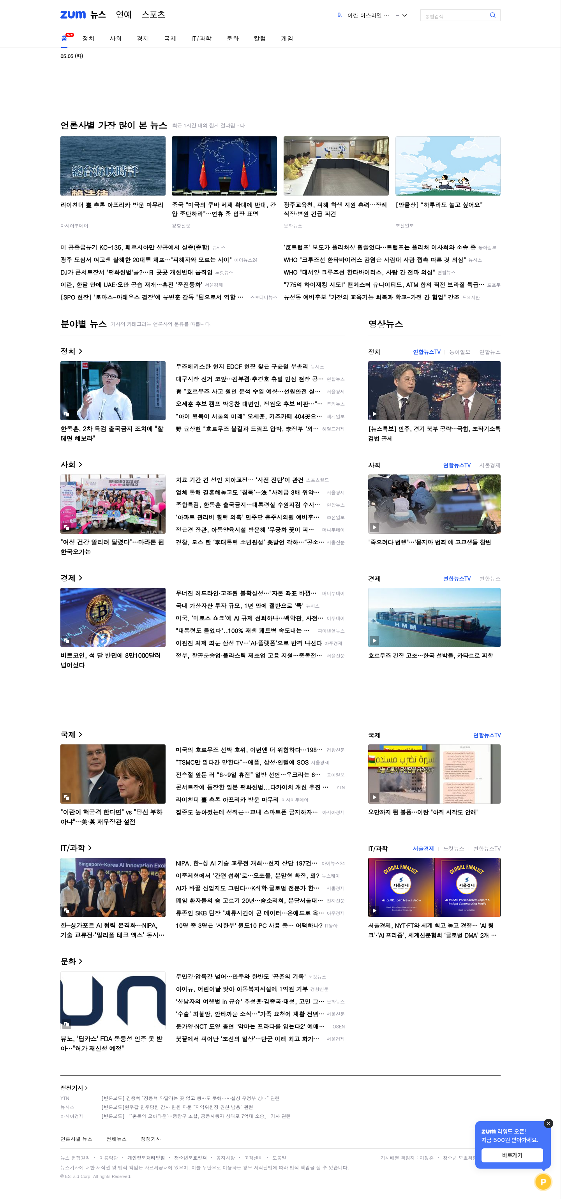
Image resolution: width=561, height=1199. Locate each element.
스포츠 (153, 15)
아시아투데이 (74, 225)
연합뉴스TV (426, 352)
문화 (232, 38)
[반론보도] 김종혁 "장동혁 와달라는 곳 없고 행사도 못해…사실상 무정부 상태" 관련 (190, 1098)
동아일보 (459, 352)
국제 (170, 38)
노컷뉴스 (453, 848)
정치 (88, 38)
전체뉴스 (116, 1139)
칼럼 (260, 38)
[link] (553, 12)
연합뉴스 (490, 352)
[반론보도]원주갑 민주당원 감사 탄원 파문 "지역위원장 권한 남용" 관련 (177, 1107)
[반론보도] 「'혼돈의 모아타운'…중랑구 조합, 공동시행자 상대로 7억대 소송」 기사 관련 (196, 1116)
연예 (124, 15)
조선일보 (404, 225)
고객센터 (253, 1157)
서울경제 (490, 465)
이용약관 (108, 1157)
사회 (115, 38)
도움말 (279, 1157)
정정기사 (71, 1088)
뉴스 (98, 15)
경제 (143, 38)
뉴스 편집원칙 (75, 1157)
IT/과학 (201, 38)
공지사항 (225, 1157)
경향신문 (181, 225)
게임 (287, 38)
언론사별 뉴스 (76, 1139)
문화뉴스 (293, 225)
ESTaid (72, 1176)
